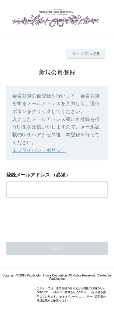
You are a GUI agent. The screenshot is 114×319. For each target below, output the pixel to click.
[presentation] (52, 218)
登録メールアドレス (28, 174)
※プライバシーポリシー (39, 150)
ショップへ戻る (86, 53)
